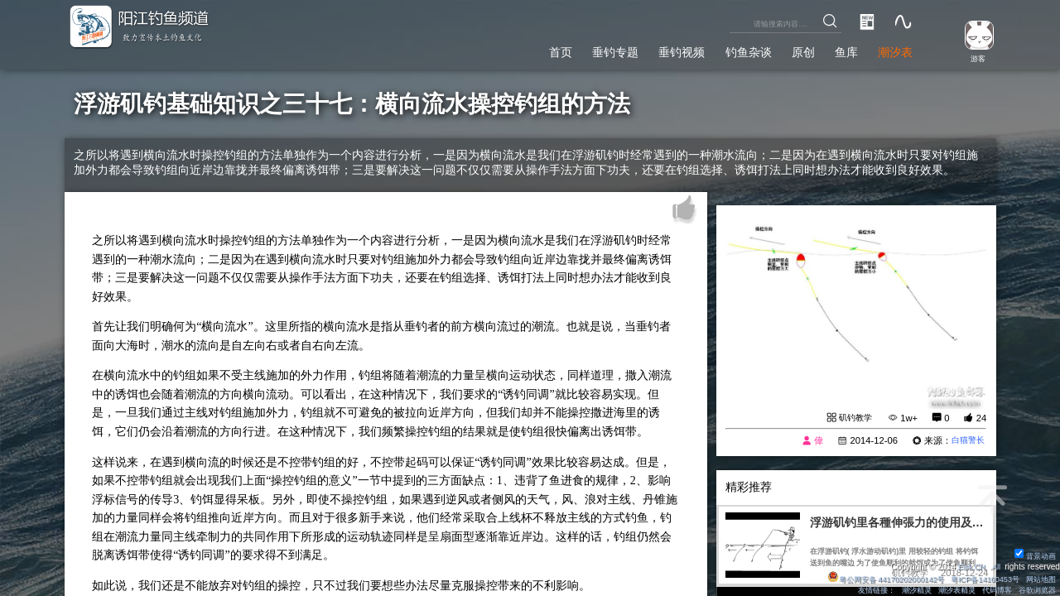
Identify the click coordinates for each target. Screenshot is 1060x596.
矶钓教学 (854, 418)
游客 (974, 57)
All (995, 565)
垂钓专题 (577, 49)
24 (981, 418)
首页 (516, 49)
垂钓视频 (652, 49)
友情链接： (858, 589)
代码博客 (990, 589)
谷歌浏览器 (1034, 589)
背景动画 (1032, 555)
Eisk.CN (968, 565)
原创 (788, 49)
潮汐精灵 (901, 589)
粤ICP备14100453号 (977, 578)
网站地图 (1038, 578)
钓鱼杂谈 (727, 49)
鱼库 (837, 49)
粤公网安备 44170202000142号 (869, 578)
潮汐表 (892, 49)
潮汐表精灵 (946, 589)
